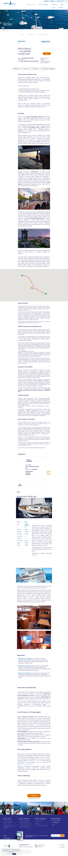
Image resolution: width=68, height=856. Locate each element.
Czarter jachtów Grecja (25, 825)
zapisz (62, 835)
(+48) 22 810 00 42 (56, 820)
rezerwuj (47, 53)
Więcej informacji (9, 853)
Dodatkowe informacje (42, 34)
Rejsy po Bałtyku (7, 820)
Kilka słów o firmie (40, 820)
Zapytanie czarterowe (24, 822)
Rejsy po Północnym (8, 822)
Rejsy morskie (31, 4)
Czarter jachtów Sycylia (25, 827)
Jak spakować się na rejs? (33, 760)
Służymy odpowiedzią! (26, 764)
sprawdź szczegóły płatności (34, 798)
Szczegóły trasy (30, 34)
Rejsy (7, 30)
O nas (53, 7)
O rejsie (21, 34)
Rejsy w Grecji (7, 823)
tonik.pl (63, 844)
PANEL (47, 1)
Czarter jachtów (43, 4)
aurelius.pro (62, 847)
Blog (62, 4)
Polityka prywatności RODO (42, 825)
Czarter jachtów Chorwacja (26, 823)
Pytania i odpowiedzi (45, 757)
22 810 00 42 (60, 1)
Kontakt (60, 7)
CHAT (53, 1)
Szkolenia (54, 4)
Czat (53, 824)
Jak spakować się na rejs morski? (9, 827)
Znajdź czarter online (24, 820)
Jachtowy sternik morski (9, 825)
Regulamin (38, 823)
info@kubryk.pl (55, 822)
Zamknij (14, 853)
